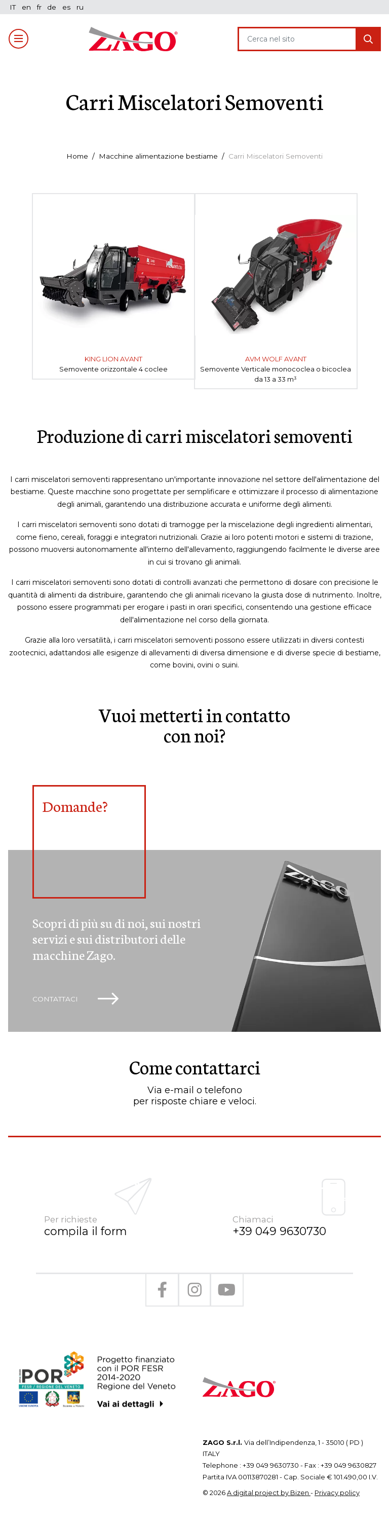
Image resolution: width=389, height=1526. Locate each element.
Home (74, 156)
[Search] (297, 39)
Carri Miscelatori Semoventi (277, 156)
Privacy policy (337, 1484)
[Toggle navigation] (18, 39)
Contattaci (76, 1000)
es (68, 7)
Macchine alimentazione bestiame (158, 156)
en (26, 7)
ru (81, 7)
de (53, 7)
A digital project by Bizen (268, 1484)
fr (40, 7)
